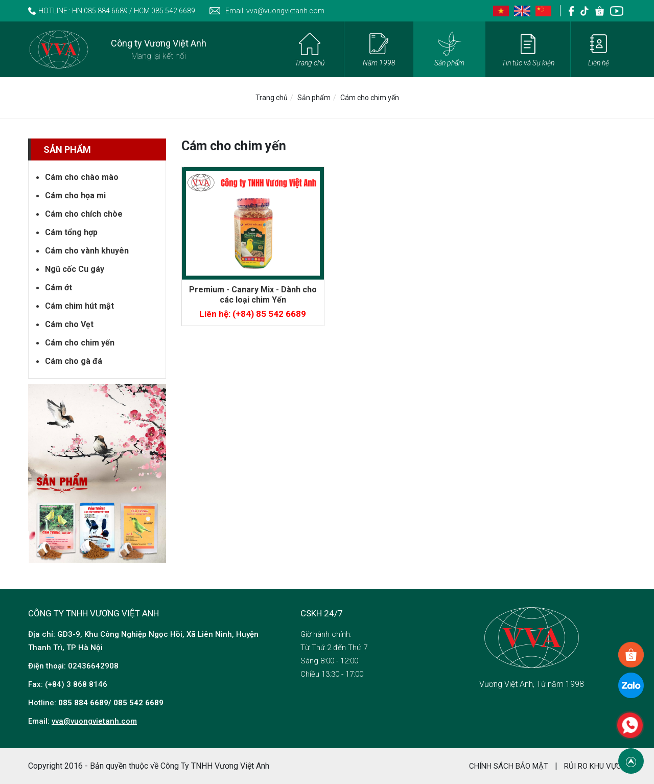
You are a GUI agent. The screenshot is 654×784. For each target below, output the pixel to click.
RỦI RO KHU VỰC (592, 766)
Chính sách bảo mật (508, 766)
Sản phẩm (314, 98)
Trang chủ (271, 98)
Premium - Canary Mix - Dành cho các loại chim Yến (253, 295)
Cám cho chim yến (369, 98)
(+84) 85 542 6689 (269, 314)
